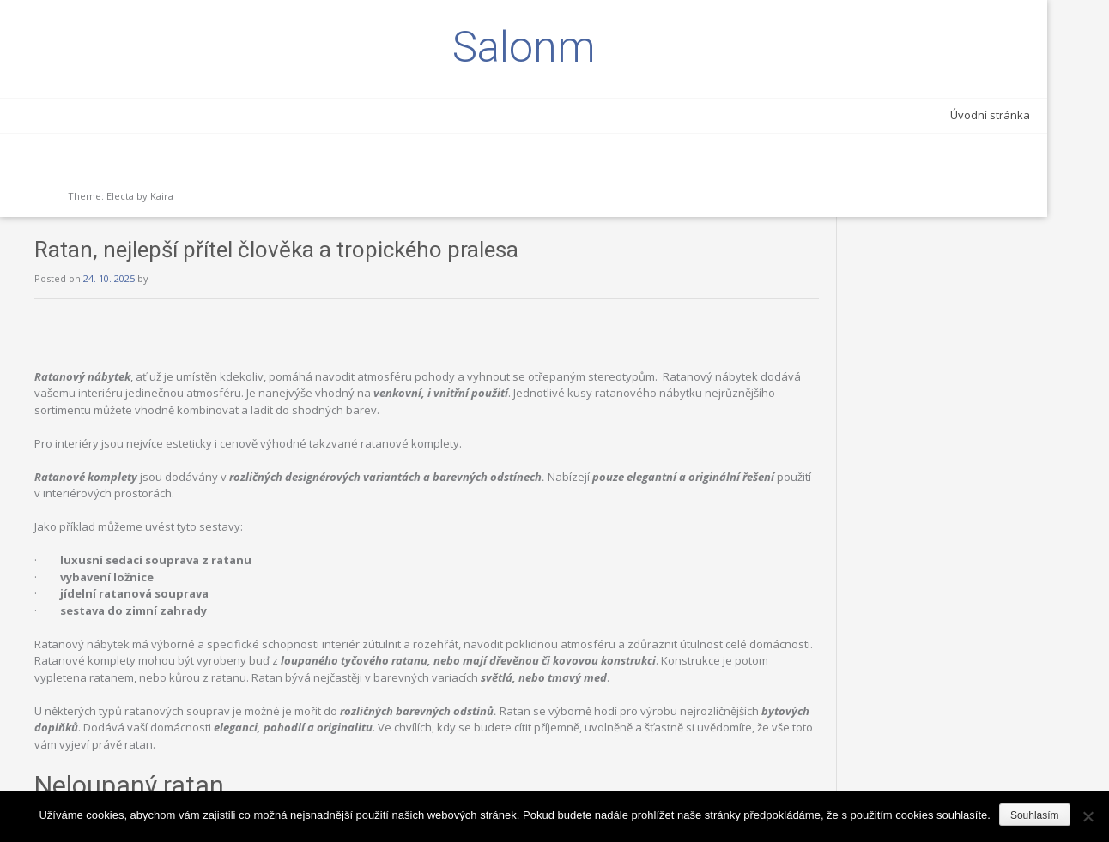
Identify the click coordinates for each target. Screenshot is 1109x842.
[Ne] (1087, 816)
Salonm (120, 47)
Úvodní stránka (183, 115)
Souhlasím (1034, 815)
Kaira (161, 195)
